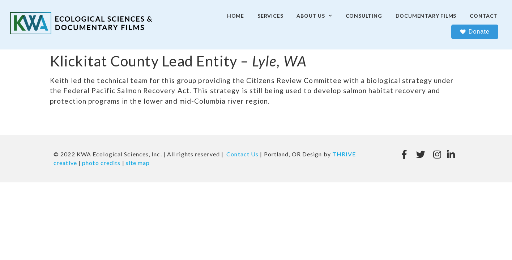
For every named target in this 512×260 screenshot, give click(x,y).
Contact (484, 16)
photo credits (101, 162)
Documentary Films (426, 16)
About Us (314, 15)
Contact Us (242, 154)
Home (235, 16)
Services (270, 16)
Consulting (364, 16)
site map (138, 162)
